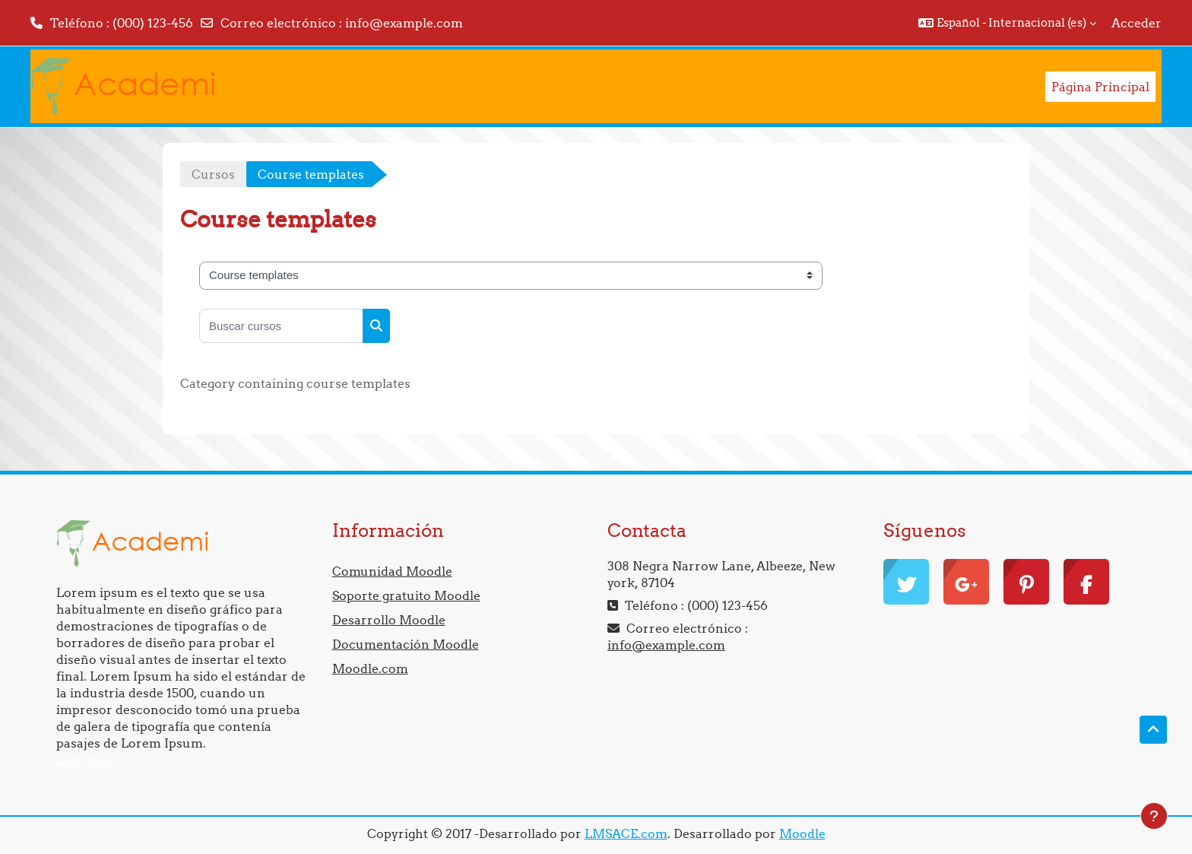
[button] (1007, 23)
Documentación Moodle (405, 644)
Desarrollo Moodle (388, 619)
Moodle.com (370, 668)
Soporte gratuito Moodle (406, 595)
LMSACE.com (626, 833)
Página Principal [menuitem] (1100, 86)
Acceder (1136, 22)
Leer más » (88, 759)
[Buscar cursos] (281, 326)
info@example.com (404, 22)
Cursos (213, 174)
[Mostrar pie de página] (1154, 816)
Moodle (802, 833)
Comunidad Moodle (392, 571)
